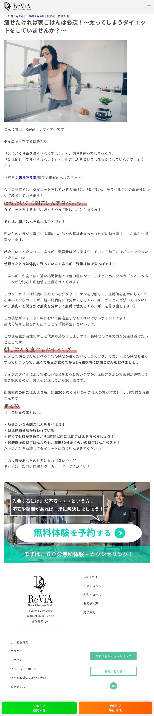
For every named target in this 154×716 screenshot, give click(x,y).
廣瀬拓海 (63, 16)
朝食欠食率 (27, 177)
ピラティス (17, 686)
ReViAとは (90, 577)
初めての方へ (92, 586)
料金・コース (92, 595)
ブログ (14, 651)
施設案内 (89, 612)
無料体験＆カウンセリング (113, 656)
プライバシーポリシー (25, 669)
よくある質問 (19, 642)
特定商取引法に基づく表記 (28, 678)
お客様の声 (90, 603)
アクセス (16, 660)
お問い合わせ (113, 671)
